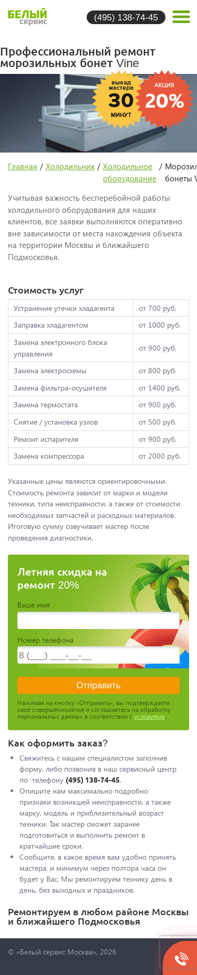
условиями (149, 716)
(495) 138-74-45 (126, 17)
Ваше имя (33, 605)
